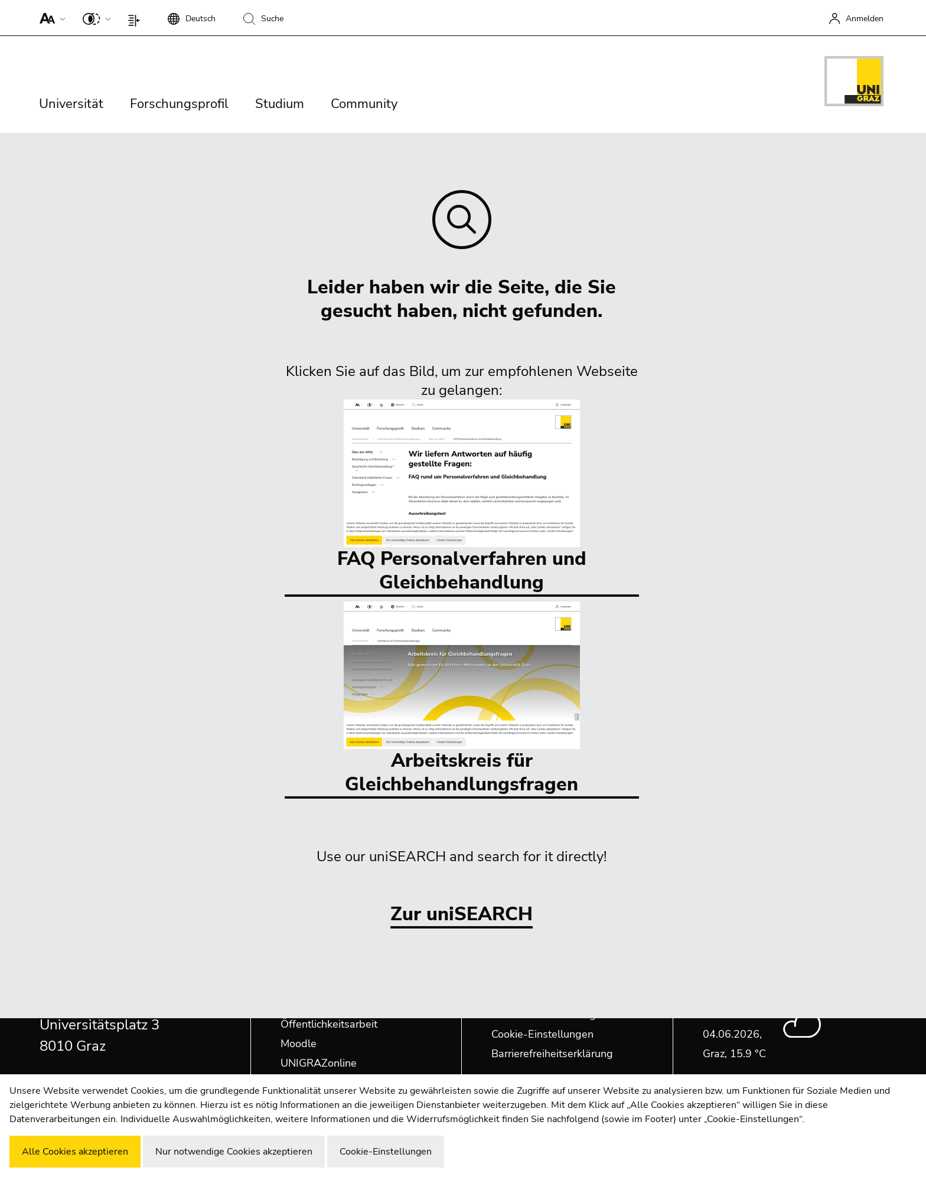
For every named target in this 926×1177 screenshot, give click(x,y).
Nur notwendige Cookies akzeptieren (233, 1151)
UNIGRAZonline (319, 1063)
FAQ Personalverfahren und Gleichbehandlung (461, 497)
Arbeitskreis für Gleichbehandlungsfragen (462, 699)
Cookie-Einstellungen (542, 1034)
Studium (279, 104)
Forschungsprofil (179, 104)
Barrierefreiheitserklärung (552, 1054)
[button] (49, 17)
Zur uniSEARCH (461, 915)
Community (364, 104)
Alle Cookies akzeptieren (75, 1151)
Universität (71, 104)
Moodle (299, 1044)
